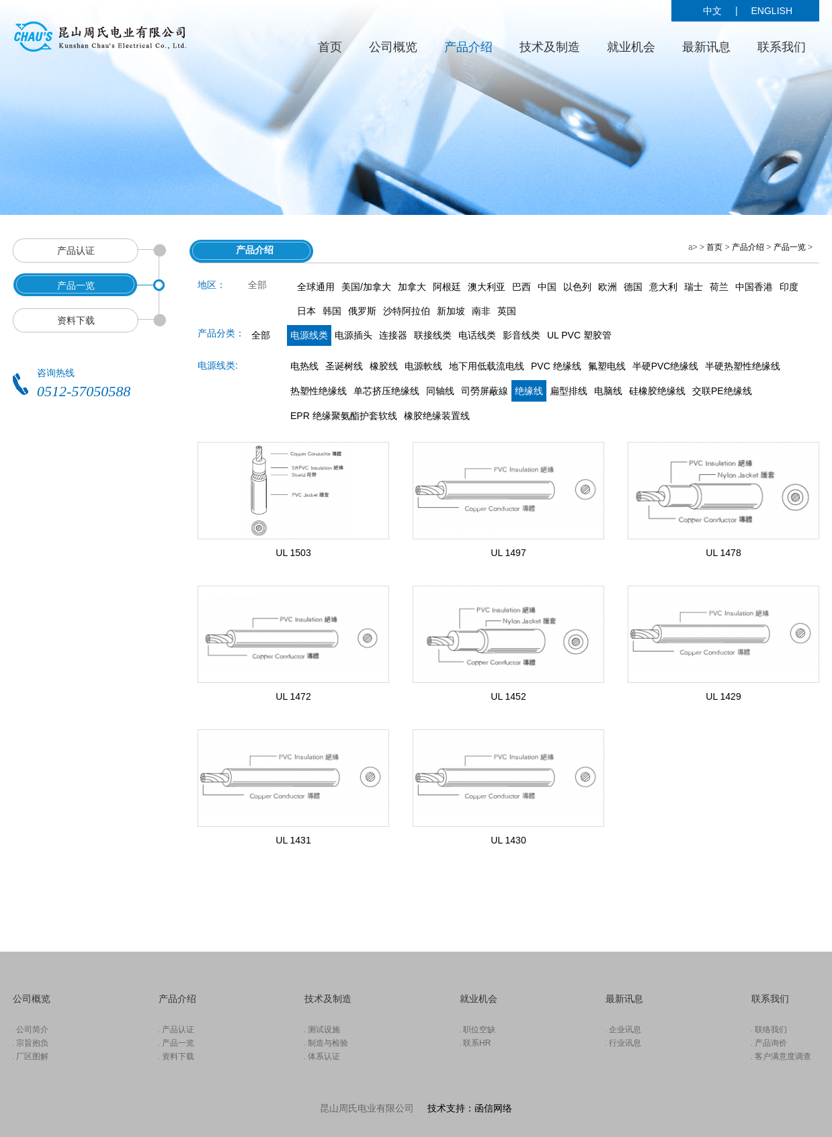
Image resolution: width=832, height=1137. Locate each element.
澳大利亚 (486, 286)
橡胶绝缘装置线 (437, 415)
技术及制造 (549, 47)
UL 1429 (723, 696)
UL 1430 (508, 840)
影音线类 (521, 335)
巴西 (521, 286)
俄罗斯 (362, 311)
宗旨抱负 (32, 1043)
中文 (712, 10)
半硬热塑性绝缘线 (742, 366)
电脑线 (608, 390)
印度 (789, 286)
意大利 (663, 286)
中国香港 (754, 286)
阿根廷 (447, 286)
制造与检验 (328, 1043)
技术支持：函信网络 (469, 1108)
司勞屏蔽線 (484, 390)
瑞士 (693, 286)
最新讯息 (706, 47)
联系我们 (781, 47)
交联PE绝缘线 (722, 390)
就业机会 (631, 47)
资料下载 (178, 1056)
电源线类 (309, 335)
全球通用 (316, 286)
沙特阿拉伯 (406, 311)
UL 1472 (293, 696)
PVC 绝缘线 (556, 366)
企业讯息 (625, 1029)
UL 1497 (508, 552)
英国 (506, 311)
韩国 (332, 311)
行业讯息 (625, 1043)
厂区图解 (32, 1056)
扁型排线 (568, 390)
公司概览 (393, 47)
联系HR (477, 1043)
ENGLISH (771, 10)
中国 (547, 286)
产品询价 (771, 1043)
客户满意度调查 (783, 1056)
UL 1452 (508, 696)
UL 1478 (723, 552)
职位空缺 (479, 1029)
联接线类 (433, 335)
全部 (260, 335)
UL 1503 (293, 552)
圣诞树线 (344, 366)
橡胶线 (384, 366)
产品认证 (178, 1029)
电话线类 (477, 335)
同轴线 (440, 390)
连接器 (393, 335)
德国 (633, 286)
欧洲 (607, 286)
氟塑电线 (607, 366)
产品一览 (790, 247)
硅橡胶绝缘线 (657, 390)
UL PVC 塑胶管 (579, 335)
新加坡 (451, 311)
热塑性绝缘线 (318, 390)
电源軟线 (423, 366)
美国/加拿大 (366, 286)
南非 (481, 311)
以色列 (577, 286)
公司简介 (32, 1029)
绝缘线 (529, 390)
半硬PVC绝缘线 (665, 366)
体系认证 (324, 1056)
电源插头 (353, 335)
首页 (330, 47)
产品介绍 (468, 47)
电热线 (304, 366)
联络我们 (771, 1029)
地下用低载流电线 (486, 366)
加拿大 (412, 286)
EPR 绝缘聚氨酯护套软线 (343, 415)
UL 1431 (293, 840)
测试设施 (324, 1029)
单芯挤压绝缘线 (386, 390)
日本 (306, 311)
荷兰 (719, 286)
